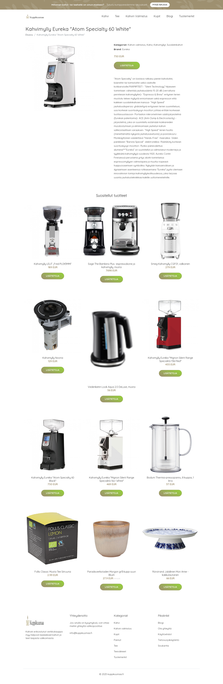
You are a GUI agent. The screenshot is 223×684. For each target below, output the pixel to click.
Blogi (169, 18)
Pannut (117, 644)
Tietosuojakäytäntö (168, 644)
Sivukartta (163, 650)
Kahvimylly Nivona (52, 362)
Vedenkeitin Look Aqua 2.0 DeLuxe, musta (111, 391)
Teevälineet (120, 655)
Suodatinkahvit (175, 49)
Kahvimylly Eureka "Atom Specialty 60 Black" (52, 484)
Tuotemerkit (186, 18)
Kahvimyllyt (160, 49)
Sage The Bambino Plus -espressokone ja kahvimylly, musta (111, 270)
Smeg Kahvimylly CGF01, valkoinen (170, 268)
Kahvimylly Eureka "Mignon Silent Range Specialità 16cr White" (111, 484)
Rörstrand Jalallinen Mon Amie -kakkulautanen (170, 578)
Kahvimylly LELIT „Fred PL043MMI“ (53, 268)
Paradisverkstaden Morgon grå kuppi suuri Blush (111, 578)
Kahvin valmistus (136, 18)
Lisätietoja (126, 70)
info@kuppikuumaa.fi (81, 637)
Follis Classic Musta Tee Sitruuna (53, 576)
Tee (117, 18)
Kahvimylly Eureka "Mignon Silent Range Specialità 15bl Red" (170, 364)
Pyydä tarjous (160, 5)
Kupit (157, 18)
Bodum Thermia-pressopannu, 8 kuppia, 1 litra (170, 484)
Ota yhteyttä (164, 633)
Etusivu (29, 39)
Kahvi (105, 18)
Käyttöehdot (165, 638)
